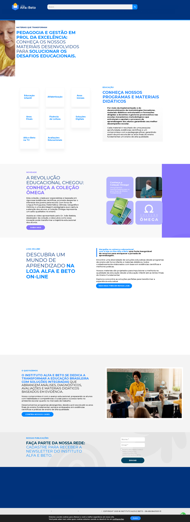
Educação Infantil (29, 97)
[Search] (134, 6)
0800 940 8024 (138, 493)
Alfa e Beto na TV (29, 144)
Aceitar (137, 518)
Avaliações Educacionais (55, 144)
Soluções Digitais (81, 121)
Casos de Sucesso (60, 487)
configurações (118, 519)
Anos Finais (29, 121)
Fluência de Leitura (55, 121)
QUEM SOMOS (57, 483)
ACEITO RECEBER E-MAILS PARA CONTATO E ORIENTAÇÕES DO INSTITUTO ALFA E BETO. (132, 460)
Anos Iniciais (80, 97)
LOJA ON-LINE (57, 499)
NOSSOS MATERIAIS (60, 492)
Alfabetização (55, 98)
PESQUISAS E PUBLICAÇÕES (63, 495)
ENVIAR (133, 468)
